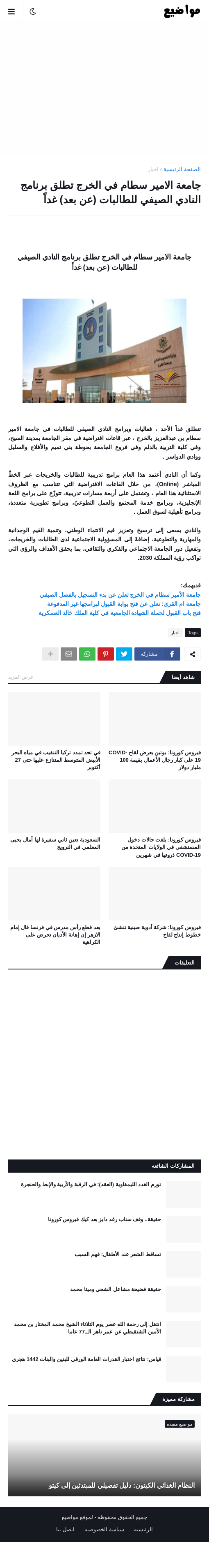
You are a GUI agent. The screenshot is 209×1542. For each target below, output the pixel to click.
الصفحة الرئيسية (182, 169)
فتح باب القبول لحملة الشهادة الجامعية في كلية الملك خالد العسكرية (120, 613)
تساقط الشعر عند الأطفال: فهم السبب (118, 1254)
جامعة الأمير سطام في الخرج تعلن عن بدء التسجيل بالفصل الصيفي (120, 594)
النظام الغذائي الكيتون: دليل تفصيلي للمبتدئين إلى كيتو (122, 1485)
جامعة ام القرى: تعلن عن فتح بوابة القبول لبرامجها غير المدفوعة (124, 604)
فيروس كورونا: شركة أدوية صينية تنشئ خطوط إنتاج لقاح (157, 931)
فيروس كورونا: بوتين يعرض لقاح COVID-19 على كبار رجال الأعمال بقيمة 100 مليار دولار (155, 759)
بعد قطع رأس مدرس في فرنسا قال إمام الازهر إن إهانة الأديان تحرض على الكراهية (55, 934)
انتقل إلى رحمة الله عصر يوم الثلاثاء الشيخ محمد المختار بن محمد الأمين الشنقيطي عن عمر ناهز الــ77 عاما (87, 1328)
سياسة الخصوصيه (104, 1529)
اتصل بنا (65, 1529)
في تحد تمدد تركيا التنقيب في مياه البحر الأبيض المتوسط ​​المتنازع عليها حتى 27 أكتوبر (55, 759)
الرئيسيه (143, 1529)
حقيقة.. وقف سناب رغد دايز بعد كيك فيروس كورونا (104, 1219)
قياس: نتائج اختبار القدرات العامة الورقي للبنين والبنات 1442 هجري (86, 1359)
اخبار (153, 169)
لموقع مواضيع (77, 1517)
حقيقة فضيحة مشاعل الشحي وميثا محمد (115, 1289)
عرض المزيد (21, 677)
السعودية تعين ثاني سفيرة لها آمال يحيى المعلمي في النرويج (55, 843)
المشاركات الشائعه (173, 1166)
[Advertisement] (104, 88)
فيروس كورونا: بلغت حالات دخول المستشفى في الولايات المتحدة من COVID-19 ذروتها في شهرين (161, 847)
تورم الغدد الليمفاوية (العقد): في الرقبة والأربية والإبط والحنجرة (91, 1184)
